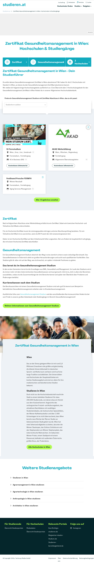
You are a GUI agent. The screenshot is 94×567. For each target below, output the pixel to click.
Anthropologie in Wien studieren (26, 498)
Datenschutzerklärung (70, 558)
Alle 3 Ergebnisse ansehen (47, 200)
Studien (77, 6)
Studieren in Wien (20, 477)
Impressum (52, 558)
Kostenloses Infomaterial (17, 166)
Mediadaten (31, 528)
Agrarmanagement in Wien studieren (28, 484)
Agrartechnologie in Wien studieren (28, 491)
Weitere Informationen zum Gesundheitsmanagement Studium (32, 305)
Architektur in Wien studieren (25, 505)
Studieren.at (6, 11)
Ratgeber (86, 6)
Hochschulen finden (65, 6)
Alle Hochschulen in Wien (39, 447)
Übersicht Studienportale (14, 528)
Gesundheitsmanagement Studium (33, 294)
